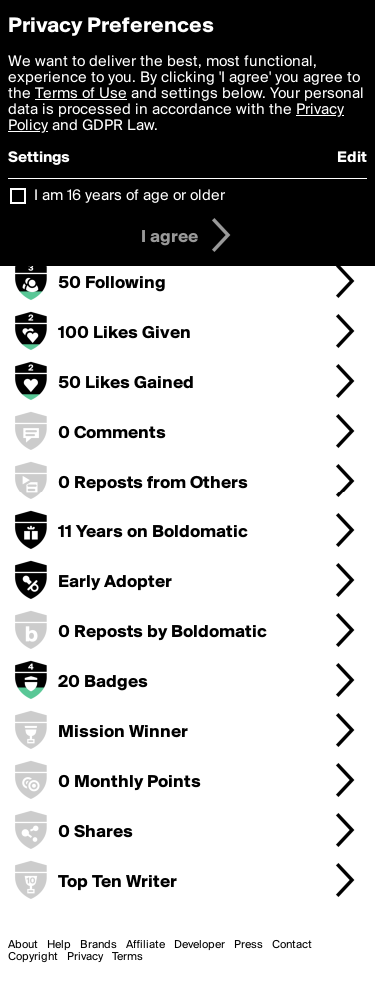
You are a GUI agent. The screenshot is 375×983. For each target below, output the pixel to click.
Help (59, 945)
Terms (127, 957)
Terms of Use (81, 94)
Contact (292, 945)
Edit (352, 158)
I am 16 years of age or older (129, 196)
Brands (98, 945)
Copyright (33, 957)
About (23, 945)
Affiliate (145, 945)
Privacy (85, 957)
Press (248, 945)
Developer (199, 945)
